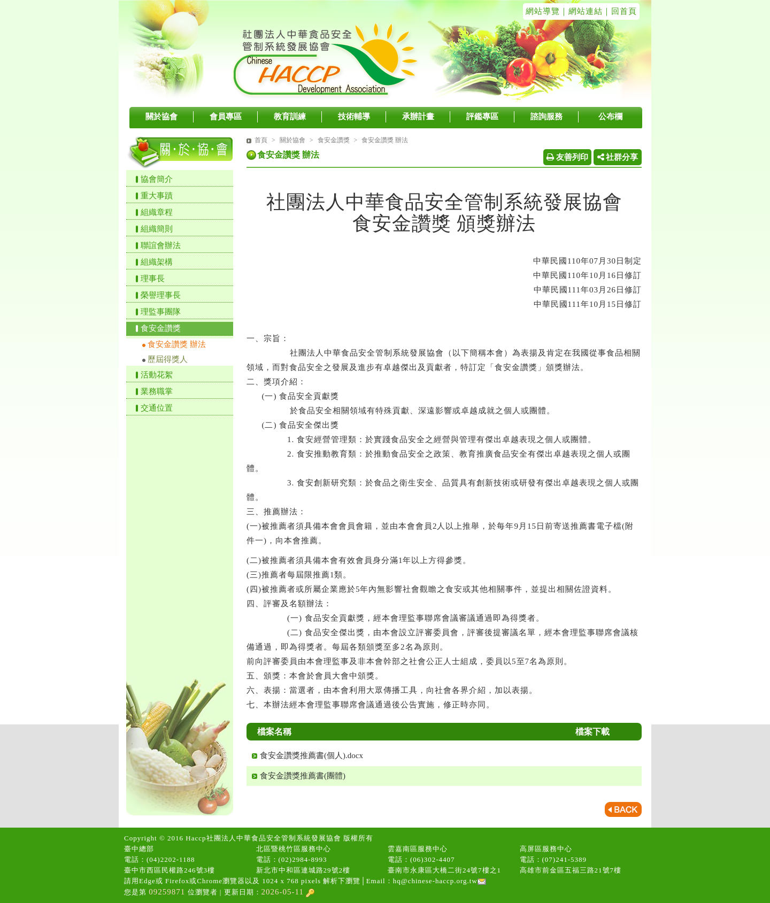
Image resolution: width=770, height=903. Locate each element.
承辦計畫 (418, 116)
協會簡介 (157, 179)
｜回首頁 (620, 11)
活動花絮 (157, 375)
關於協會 (161, 116)
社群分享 (617, 157)
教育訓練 (290, 116)
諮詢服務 (546, 116)
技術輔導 (354, 116)
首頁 (261, 140)
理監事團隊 (161, 311)
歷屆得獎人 (168, 359)
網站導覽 (543, 11)
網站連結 (585, 11)
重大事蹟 (157, 195)
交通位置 (157, 408)
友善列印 (567, 157)
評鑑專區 (482, 116)
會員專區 (226, 116)
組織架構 (157, 262)
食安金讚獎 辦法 (177, 344)
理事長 (153, 278)
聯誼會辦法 (161, 245)
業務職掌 (157, 391)
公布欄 (610, 116)
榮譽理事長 (161, 295)
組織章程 (157, 212)
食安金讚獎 (161, 328)
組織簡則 (157, 229)
